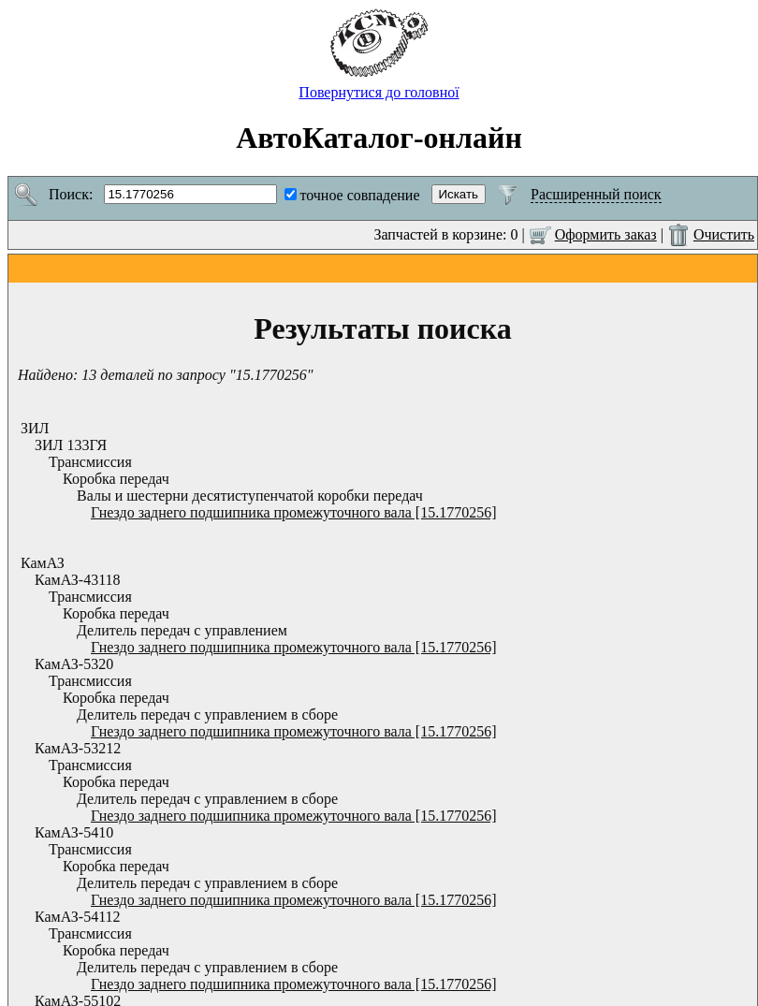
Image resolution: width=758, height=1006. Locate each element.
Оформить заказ (606, 234)
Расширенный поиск (596, 194)
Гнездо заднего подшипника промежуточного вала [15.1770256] (294, 512)
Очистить (723, 234)
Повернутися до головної (379, 85)
